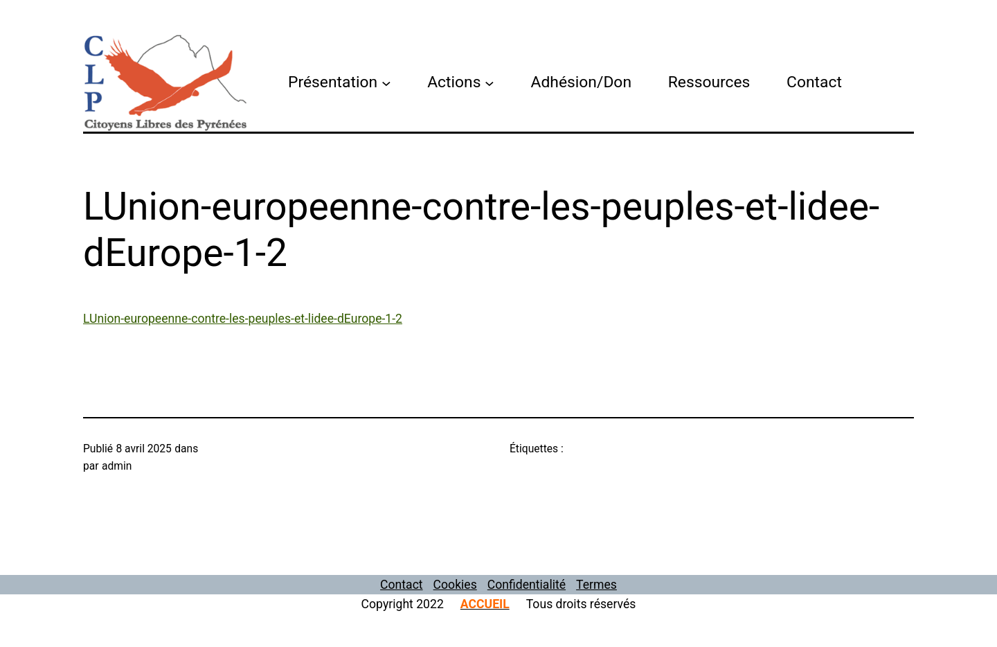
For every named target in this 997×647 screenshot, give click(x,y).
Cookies (455, 585)
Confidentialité (526, 585)
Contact (401, 585)
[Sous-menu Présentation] (386, 82)
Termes (596, 585)
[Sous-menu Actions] (489, 82)
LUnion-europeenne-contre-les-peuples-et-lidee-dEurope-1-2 (242, 319)
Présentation (332, 82)
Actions (453, 82)
